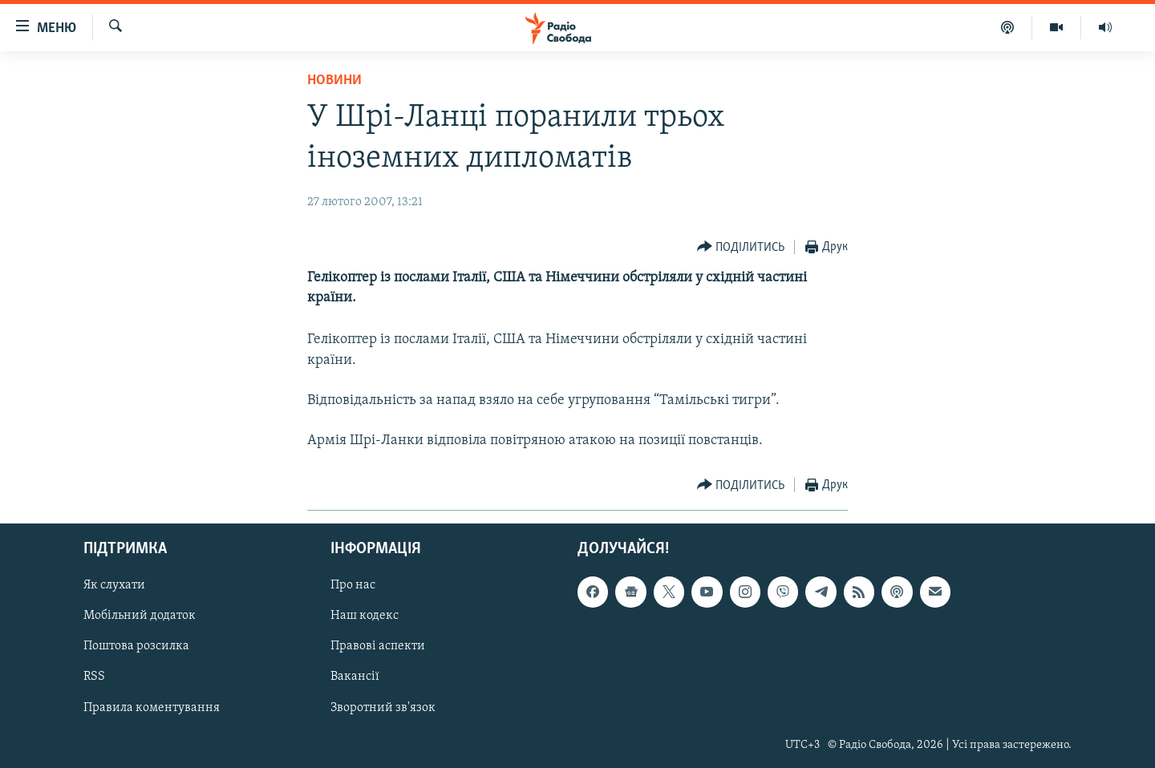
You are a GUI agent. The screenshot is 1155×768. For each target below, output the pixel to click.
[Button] (741, 247)
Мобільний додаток (139, 615)
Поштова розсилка (136, 646)
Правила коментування (151, 707)
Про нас (352, 585)
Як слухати (114, 585)
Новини (334, 80)
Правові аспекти (377, 646)
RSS (94, 676)
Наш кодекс (364, 615)
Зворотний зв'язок (383, 707)
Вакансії (354, 676)
